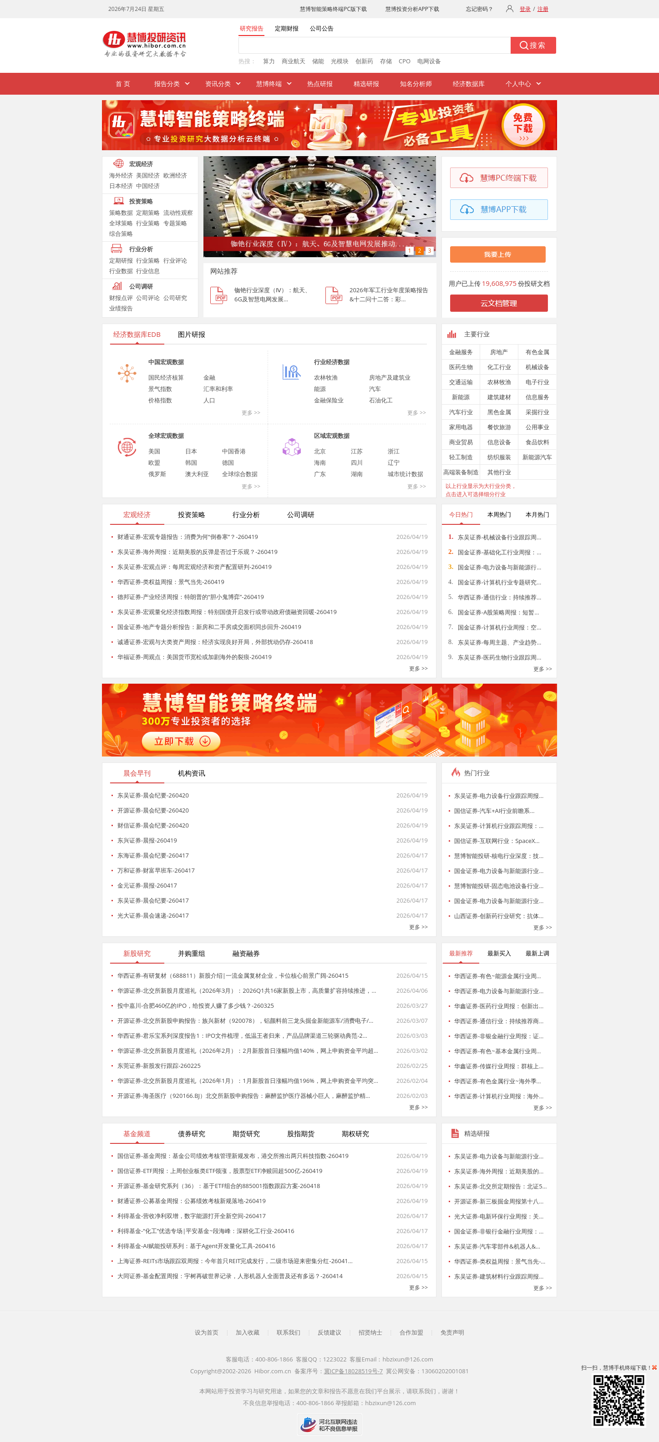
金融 (209, 377)
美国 (154, 451)
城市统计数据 (405, 474)
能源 (320, 389)
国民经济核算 (166, 377)
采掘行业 (537, 412)
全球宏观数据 (166, 436)
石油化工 (381, 400)
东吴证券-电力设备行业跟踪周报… (498, 796)
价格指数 (160, 400)
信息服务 (537, 397)
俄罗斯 (157, 474)
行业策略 (148, 223)
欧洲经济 (175, 175)
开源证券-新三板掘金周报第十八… (498, 1201)
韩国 (191, 462)
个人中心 (518, 83)
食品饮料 (537, 442)
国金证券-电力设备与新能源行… (494, 567)
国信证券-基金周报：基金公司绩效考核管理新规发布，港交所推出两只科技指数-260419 (233, 1156)
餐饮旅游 (499, 427)
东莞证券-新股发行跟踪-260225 (159, 1065)
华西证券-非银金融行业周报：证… (498, 1036)
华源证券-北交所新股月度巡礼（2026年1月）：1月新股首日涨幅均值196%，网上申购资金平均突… (247, 1080)
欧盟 (154, 462)
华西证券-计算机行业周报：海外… (498, 1096)
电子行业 (537, 382)
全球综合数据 (240, 474)
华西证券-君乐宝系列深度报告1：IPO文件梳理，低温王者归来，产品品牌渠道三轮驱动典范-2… (242, 1035)
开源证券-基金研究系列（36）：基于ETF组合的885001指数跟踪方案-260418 (218, 1186)
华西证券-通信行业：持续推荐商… (498, 1021)
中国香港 (234, 451)
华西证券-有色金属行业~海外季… (497, 1081)
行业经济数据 (332, 362)
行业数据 (121, 271)
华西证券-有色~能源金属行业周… (497, 976)
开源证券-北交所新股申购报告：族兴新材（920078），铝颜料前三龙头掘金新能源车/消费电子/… (245, 1020)
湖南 (357, 474)
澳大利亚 (197, 474)
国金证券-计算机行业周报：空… (494, 627)
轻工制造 (461, 457)
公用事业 (537, 427)
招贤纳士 (370, 1332)
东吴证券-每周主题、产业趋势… (494, 642)
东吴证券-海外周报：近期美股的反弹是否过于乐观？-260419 (197, 552)
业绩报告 (121, 308)
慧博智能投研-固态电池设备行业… (498, 886)
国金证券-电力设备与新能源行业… (498, 871)
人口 (209, 400)
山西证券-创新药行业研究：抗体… (498, 916)
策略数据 (121, 212)
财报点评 (121, 298)
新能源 (461, 397)
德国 (228, 462)
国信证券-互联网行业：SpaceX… (497, 841)
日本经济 (121, 186)
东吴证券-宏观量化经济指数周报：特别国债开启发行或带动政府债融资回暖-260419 (227, 612)
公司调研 (141, 286)
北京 (320, 451)
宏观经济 (141, 164)
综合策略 (121, 233)
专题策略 (175, 223)
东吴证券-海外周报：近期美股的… (498, 1171)
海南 (320, 462)
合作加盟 (411, 1332)
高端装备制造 (461, 472)
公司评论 (148, 298)
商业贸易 (461, 442)
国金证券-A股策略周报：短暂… (493, 612)
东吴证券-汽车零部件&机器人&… (497, 1246)
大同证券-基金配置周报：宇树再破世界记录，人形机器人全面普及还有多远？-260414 (230, 1276)
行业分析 (141, 249)
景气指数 (160, 389)
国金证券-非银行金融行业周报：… (498, 1231)
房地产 (499, 352)
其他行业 (499, 472)
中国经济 (148, 186)
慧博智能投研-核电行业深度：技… (498, 856)
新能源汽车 (537, 457)
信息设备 (499, 442)
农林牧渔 (326, 377)
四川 (357, 462)
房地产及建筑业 (390, 377)
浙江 (394, 451)
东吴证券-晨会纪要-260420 (153, 795)
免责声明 (452, 1332)
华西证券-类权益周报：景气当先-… (499, 1261)
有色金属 (537, 352)
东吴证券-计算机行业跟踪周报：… (498, 826)
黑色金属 (499, 412)
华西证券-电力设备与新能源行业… (498, 991)
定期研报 (121, 260)
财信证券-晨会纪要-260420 (153, 825)
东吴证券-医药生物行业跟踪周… (494, 657)
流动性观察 (178, 212)
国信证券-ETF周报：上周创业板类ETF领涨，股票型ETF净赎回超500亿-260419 (220, 1171)
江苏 (357, 451)
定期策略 (148, 212)
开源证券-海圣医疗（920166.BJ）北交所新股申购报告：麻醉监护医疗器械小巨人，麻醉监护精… (243, 1096)
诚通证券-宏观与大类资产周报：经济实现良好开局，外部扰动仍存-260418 (215, 642)
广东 (320, 474)
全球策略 (121, 223)
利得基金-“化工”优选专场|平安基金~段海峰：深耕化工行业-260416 (205, 1231)
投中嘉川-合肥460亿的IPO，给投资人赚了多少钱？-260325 (195, 1005)
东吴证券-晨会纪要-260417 (153, 900)
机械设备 (537, 367)
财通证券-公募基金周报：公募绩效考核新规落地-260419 (191, 1201)
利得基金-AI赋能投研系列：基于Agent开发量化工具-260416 (196, 1246)
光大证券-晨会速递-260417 (153, 915)
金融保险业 (329, 400)
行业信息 (148, 271)
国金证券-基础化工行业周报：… (494, 552)
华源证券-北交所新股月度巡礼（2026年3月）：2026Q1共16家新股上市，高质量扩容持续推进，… (246, 990)
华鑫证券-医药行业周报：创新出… (498, 1006)
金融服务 (461, 352)
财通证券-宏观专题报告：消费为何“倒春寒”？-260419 (187, 537)
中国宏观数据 (166, 362)
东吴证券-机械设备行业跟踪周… (494, 537)
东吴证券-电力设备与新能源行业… (498, 1156)
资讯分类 (218, 83)
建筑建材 (499, 397)
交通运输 (461, 382)
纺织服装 (499, 457)
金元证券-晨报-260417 (147, 885)
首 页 (122, 83)
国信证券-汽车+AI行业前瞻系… (494, 811)
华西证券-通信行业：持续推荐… (494, 597)
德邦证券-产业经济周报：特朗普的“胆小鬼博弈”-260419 (190, 597)
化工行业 (499, 367)
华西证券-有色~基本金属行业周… (497, 1051)
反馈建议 (329, 1332)
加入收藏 (247, 1332)
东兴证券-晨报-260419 (147, 840)
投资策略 (141, 201)
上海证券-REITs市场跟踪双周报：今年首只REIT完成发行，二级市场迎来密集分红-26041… (235, 1261)
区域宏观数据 (332, 436)
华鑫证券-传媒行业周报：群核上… (498, 1066)
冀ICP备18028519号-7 (353, 1371)
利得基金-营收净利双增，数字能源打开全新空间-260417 (191, 1216)
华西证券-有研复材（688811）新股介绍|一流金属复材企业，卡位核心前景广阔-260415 (233, 975)
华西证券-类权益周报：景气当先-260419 (170, 582)
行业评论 (175, 260)
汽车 (375, 389)
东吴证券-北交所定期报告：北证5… (500, 1186)
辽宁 (394, 462)
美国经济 (148, 175)
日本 (191, 451)
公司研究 (175, 298)
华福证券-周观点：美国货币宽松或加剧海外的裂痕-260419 (194, 657)
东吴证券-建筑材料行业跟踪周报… (498, 1276)
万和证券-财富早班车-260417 (156, 870)
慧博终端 (269, 83)
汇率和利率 (218, 389)
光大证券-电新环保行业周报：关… (498, 1216)
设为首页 (206, 1332)
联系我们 (288, 1332)
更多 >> (251, 412)
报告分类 (167, 83)
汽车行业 (461, 412)
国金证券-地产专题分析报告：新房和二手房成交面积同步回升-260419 (209, 627)
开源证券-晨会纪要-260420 (153, 810)
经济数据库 (469, 83)
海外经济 (121, 175)
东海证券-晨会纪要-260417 (153, 855)
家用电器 (461, 427)
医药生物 (461, 367)
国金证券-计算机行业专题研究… (494, 582)
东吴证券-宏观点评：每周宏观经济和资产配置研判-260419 (194, 567)
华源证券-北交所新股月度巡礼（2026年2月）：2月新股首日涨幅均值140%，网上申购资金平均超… (247, 1050)
